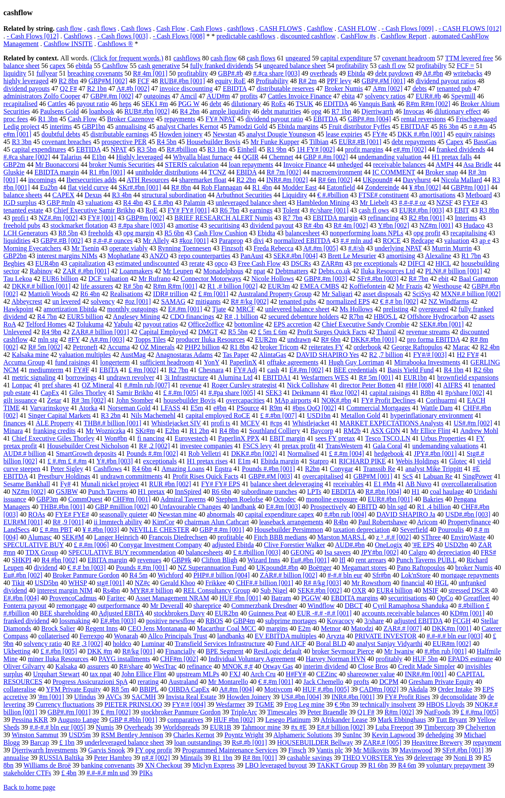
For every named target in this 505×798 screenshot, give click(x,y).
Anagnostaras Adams (184, 354)
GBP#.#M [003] (270, 476)
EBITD (367, 506)
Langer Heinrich (116, 537)
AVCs (113, 696)
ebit (443, 278)
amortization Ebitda (70, 309)
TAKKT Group (337, 765)
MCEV (250, 423)
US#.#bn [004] (301, 696)
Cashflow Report (404, 36)
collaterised (54, 636)
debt (215, 103)
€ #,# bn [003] (87, 567)
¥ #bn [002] (425, 187)
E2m (304, 628)
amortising (400, 255)
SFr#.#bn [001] (462, 750)
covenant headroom (408, 58)
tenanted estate (23, 210)
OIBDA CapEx (188, 689)
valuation (457, 240)
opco (221, 263)
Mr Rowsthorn (371, 582)
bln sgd (397, 506)
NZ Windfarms (448, 301)
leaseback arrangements (291, 522)
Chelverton (480, 727)
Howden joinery (181, 134)
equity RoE (230, 80)
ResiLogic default (278, 651)
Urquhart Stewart (56, 674)
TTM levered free (469, 58)
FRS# (488, 552)
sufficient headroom (167, 362)
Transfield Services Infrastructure (220, 643)
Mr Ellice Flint (430, 430)
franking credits (54, 430)
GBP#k (181, 560)
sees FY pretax (335, 438)
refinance (199, 666)
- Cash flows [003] (122, 36)
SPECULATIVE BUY (33, 544)
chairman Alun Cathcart (216, 522)
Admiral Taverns (182, 499)
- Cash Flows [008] (179, 36)
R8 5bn (68, 233)
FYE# (471, 202)
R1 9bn (276, 149)
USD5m (80, 734)
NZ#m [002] (29, 491)
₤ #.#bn (163, 202)
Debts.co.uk (335, 271)
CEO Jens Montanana (157, 628)
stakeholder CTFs (27, 772)
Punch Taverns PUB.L (426, 560)
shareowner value (370, 674)
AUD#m (218, 96)
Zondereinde (382, 187)
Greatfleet (476, 598)
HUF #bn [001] (240, 598)
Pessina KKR (30, 719)
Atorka (87, 407)
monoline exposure (331, 499)
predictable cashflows (245, 36)
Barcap (39, 742)
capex (57, 65)
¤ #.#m (478, 126)
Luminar (153, 643)
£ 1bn (66, 742)
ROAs (36, 514)
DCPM (388, 681)
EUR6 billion (60, 278)
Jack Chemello (323, 681)
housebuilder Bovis (190, 400)
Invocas (413, 111)
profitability (352, 65)
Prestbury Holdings (64, 476)
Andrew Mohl (479, 430)
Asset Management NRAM (172, 598)
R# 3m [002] (88, 400)
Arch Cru (262, 674)
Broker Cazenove (130, 119)
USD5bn (46, 582)
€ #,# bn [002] (399, 301)
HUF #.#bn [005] (325, 689)
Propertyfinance (469, 522)
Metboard (479, 195)
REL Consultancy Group (216, 590)
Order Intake (455, 689)
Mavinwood (416, 750)
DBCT (353, 605)
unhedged (350, 164)
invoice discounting (186, 88)
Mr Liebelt (374, 202)
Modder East (299, 187)
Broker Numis (343, 88)
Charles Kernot (193, 734)
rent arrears (371, 560)
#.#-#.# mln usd (107, 772)
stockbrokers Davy (179, 613)
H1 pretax (151, 491)
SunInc (352, 734)
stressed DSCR (468, 590)
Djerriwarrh (377, 111)
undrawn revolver (130, 377)
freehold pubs (22, 225)
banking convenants (108, 765)
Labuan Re (438, 476)
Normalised (303, 453)
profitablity (193, 73)
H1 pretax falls (452, 157)
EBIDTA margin (57, 172)
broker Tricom (279, 347)
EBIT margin (287, 438)
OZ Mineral (98, 385)
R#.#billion (182, 149)
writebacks (467, 73)
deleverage (428, 757)
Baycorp (322, 430)
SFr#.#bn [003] (378, 278)
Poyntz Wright (244, 734)
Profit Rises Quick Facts (205, 476)
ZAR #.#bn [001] (85, 271)
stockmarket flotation (79, 225)
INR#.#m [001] (426, 674)
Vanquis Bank (377, 103)
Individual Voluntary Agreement (251, 658)
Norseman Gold (129, 407)
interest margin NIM (64, 590)
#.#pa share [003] (141, 225)
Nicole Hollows (272, 278)
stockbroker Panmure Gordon (181, 712)
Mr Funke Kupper (275, 141)
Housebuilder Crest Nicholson (88, 445)
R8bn (427, 392)
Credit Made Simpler (426, 666)
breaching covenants (95, 73)
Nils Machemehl (153, 415)
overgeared (433, 309)
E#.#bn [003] (118, 620)
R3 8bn (489, 210)
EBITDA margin (335, 217)
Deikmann (306, 392)
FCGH (462, 620)
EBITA (109, 369)
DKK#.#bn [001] (374, 339)
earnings (261, 210)
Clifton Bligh (220, 560)
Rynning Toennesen (184, 248)
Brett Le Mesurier (352, 255)
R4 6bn (142, 468)
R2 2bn (246, 179)
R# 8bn (181, 187)
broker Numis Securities (122, 164)
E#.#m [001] (185, 309)
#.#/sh (356, 248)
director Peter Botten (367, 385)
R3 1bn (217, 149)
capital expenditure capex (279, 514)
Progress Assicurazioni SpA (89, 681)
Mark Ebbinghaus (402, 719)
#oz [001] (138, 301)
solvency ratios (385, 96)
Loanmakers (136, 271)
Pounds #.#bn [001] (268, 468)
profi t (20, 217)
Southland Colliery (274, 430)
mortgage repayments (470, 575)
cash (273, 369)
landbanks (231, 636)
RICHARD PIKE (362, 461)
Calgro (418, 552)
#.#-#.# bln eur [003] (455, 636)
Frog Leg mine (304, 704)
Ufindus (85, 696)
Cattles (57, 103)
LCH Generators (25, 233)
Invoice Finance (305, 164)
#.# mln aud (356, 240)
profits (249, 96)
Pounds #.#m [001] (141, 567)
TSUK (304, 103)
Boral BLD (331, 643)
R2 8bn (68, 80)
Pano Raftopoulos (421, 567)
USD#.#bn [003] (468, 514)
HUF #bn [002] (234, 719)
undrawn (299, 339)
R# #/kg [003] (322, 582)
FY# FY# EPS (220, 484)
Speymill (463, 96)
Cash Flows (206, 28)
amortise (186, 225)
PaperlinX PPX (238, 438)
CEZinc (326, 674)
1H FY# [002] (316, 149)
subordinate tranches (269, 491)
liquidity (14, 73)
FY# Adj (245, 369)
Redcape (422, 240)
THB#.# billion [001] (112, 423)
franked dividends (461, 149)
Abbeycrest (26, 301)
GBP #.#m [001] (222, 529)
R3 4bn (122, 195)
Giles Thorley (87, 392)
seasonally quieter (123, 514)
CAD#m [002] (379, 689)
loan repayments (251, 164)
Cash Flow (171, 28)
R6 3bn (449, 126)
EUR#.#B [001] (360, 141)
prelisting (395, 309)
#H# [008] (419, 385)
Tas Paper (236, 354)
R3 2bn (111, 415)
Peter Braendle (327, 712)
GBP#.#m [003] (325, 278)
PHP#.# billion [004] (221, 575)
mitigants (208, 301)
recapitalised (20, 103)
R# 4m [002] (351, 225)
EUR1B (220, 727)
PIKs (146, 772)
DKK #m (99, 651)
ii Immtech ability (118, 522)
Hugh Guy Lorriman (356, 362)
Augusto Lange (78, 719)
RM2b (352, 430)
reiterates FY (326, 347)
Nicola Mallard (461, 179)
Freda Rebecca (274, 248)
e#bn (220, 407)
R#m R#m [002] (428, 103)
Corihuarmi (441, 400)
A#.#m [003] (106, 339)
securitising (224, 225)
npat (259, 271)
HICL (443, 263)
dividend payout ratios (446, 80)
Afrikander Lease (344, 719)
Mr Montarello (228, 681)
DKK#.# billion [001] (41, 286)
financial (413, 582)
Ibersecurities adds (91, 179)
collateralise (19, 689)
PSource (248, 407)
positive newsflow (170, 620)
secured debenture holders (303, 316)
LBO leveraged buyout (276, 765)
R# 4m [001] (150, 73)
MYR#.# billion (151, 590)
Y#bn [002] (393, 225)
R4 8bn (229, 430)
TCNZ (217, 172)
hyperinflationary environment (431, 415)
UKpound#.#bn (277, 567)
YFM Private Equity (73, 689)
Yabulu (123, 324)
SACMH (144, 696)
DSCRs (301, 263)
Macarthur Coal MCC (226, 628)
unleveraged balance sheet (251, 202)
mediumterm (46, 369)
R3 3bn (22, 141)
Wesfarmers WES (325, 377)
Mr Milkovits (371, 750)
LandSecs (16, 529)
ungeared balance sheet (294, 65)
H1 (415, 491)
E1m (244, 461)
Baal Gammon (478, 278)
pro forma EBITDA (433, 339)
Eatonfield (341, 187)
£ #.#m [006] (91, 544)
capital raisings (390, 392)
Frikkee (215, 582)
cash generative (159, 65)
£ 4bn (68, 772)
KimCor (163, 522)
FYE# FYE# (72, 514)
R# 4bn (314, 225)
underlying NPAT (398, 248)
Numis (105, 727)
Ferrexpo (91, 636)
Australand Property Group (274, 293)
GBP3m (47, 499)
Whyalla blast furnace (202, 157)
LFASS (171, 407)
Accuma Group (24, 362)
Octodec (284, 499)
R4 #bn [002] (59, 560)
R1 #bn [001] (107, 172)
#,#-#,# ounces (112, 240)
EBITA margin (107, 560)
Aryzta (335, 636)
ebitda (84, 65)
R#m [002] (399, 712)
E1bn (99, 157)
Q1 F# (365, 712)
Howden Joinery (249, 696)
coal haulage (447, 491)
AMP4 (444, 164)
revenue (191, 385)
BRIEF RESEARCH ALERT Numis (223, 217)
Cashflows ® (115, 43)
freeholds (100, 233)
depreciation (453, 552)
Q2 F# (68, 88)
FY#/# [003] (430, 354)
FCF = (465, 65)
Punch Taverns (108, 491)
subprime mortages (290, 620)
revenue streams (428, 331)
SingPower (477, 476)
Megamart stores (364, 567)
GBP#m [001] (470, 187)
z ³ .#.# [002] (393, 537)
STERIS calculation (192, 164)
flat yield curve (88, 187)
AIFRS (452, 385)
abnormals (221, 514)
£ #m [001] (213, 293)
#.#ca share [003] (276, 73)
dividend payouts (26, 88)
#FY (74, 339)
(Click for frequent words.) (127, 58)
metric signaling (34, 377)
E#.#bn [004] (21, 598)
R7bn (356, 316)
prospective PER (123, 141)
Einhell (247, 149)
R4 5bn (166, 141)
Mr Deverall (167, 605)
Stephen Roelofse (239, 499)
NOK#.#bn (336, 400)
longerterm (115, 362)
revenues (150, 560)
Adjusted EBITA (121, 613)
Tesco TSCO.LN (387, 438)
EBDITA (344, 491)
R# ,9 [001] (68, 522)
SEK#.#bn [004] (295, 255)
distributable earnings (119, 134)
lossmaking (74, 620)
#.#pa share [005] (232, 392)
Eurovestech (191, 438)
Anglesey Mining (136, 316)
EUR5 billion (85, 316)
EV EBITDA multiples (285, 636)
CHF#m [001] (132, 499)
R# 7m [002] (284, 172)
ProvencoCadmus (73, 598)
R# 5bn (133, 286)
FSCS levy (257, 445)
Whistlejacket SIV (176, 423)
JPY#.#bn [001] (435, 453)
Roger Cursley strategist (244, 385)
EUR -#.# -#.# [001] (324, 613)
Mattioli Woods (49, 293)
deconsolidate (458, 696)
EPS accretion (293, 324)
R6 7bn (230, 210)
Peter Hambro (113, 757)
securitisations (407, 598)
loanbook (101, 111)
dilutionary (246, 103)
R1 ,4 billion (434, 506)
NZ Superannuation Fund (212, 567)
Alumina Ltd (235, 377)
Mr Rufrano (154, 278)
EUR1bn (415, 377)
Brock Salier (58, 628)
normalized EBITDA (302, 240)
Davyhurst (417, 179)
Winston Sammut (35, 734)
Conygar (341, 468)
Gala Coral (387, 445)
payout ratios (160, 324)
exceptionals (160, 461)
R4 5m (139, 575)
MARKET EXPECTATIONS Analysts (391, 423)
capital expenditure (346, 58)
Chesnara (211, 369)
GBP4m (244, 620)
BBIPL (149, 689)
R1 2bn (199, 430)
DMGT (208, 331)
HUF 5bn (425, 658)
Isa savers (337, 552)
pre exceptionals (375, 263)
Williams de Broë (47, 765)
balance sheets (22, 195)
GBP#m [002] (145, 217)
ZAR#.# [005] (382, 742)
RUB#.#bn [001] (182, 80)
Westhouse (447, 286)
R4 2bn (190, 111)
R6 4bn (90, 293)
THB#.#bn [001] (62, 506)
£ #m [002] (116, 712)
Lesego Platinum (288, 719)
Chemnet (281, 157)
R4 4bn (133, 202)
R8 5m (120, 689)
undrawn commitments (131, 476)
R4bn (341, 522)
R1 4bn (262, 187)
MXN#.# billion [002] (471, 293)
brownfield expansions (467, 377)
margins (277, 628)
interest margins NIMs (67, 255)
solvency (103, 301)
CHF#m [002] (179, 658)
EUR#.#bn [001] (390, 499)
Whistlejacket (310, 423)
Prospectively (328, 506)
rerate (196, 263)
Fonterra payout (24, 605)
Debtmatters (291, 271)
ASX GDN (385, 430)
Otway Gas (278, 666)
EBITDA (325, 119)
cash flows (101, 28)
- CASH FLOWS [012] (470, 28)
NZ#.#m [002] (58, 217)
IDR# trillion (170, 293)
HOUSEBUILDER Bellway (315, 742)
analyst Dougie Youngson (281, 134)
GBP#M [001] (373, 476)
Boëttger (320, 567)
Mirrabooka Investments (427, 362)
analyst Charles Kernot (188, 126)
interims (61, 126)
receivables (348, 484)
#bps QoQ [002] (314, 407)
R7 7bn (292, 217)
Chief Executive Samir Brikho (94, 210)
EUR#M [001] (23, 522)
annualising (130, 126)
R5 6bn (174, 233)
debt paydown (394, 73)
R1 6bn (378, 765)
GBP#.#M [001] (383, 80)
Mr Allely (156, 240)
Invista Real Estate (191, 696)
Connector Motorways (211, 278)
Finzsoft (232, 248)
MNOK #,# (237, 666)
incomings (42, 179)
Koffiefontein (367, 286)
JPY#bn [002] (379, 552)
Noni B (463, 757)
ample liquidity (230, 111)
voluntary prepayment (456, 765)
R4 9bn (52, 331)
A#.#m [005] (320, 248)
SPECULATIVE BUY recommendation (122, 552)
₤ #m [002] (144, 369)
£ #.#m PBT (56, 529)
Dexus (93, 195)
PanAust (251, 255)
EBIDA (246, 172)
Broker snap (441, 172)
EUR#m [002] (451, 643)
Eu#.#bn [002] (22, 575)
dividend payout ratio (274, 119)
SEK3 (273, 392)
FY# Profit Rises (407, 696)
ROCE (392, 240)
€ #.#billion (332, 195)
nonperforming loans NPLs (366, 233)
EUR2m (266, 339)
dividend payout (272, 225)
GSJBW (67, 491)
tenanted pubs (297, 301)
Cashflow (320, 28)
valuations (99, 202)
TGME (264, 704)
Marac (461, 347)
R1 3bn (48, 119)
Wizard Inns (263, 560)
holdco (122, 643)
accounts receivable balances (401, 613)
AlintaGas (272, 354)
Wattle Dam (436, 407)
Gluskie (13, 172)
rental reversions (423, 119)
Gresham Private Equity (440, 681)
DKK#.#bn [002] (254, 453)
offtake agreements (293, 362)
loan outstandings (197, 742)
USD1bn (318, 415)
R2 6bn (484, 369)
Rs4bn (111, 590)
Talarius (70, 157)
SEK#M (73, 537)
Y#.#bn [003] (115, 461)
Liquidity (294, 195)
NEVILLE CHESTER (159, 529)
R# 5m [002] (45, 347)
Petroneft (85, 347)
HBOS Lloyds (445, 704)
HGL (441, 582)
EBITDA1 (277, 377)
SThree (430, 537)
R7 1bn (341, 111)
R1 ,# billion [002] (233, 286)
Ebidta (266, 233)
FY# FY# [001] (188, 210)
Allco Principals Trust (177, 636)
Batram (281, 598)
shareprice (207, 605)
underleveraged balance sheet (124, 742)
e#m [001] (17, 134)
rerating (148, 681)
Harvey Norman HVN (335, 658)
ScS (407, 476)
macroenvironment (336, 172)
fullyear (46, 73)
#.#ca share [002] (26, 157)
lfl (343, 560)
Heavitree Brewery (436, 742)
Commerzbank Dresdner (264, 605)
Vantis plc (329, 750)
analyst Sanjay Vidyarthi (389, 643)
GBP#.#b (230, 73)
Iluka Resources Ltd (388, 271)
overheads (324, 73)
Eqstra (223, 468)
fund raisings (72, 362)
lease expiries (344, 134)
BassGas (485, 141)
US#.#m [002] (473, 423)
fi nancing (150, 438)
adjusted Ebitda (233, 544)
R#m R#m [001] (175, 286)
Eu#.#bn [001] (309, 560)
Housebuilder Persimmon (288, 529)
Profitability (272, 80)
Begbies (14, 263)
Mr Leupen (178, 271)
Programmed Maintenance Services (230, 750)
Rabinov (41, 271)
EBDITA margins (354, 598)
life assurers (97, 286)
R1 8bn (240, 347)
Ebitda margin (280, 461)
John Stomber (134, 400)
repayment (487, 742)
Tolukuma (90, 324)
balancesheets (204, 552)
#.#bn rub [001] (445, 651)
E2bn (172, 430)
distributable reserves (285, 88)
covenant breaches (67, 141)
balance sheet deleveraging (286, 484)
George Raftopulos (417, 347)
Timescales (282, 712)
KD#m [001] (467, 613)
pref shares (57, 385)
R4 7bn (47, 316)
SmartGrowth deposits (86, 453)
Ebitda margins (298, 126)
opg (316, 111)
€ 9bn (342, 704)
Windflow (321, 605)
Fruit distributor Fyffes (359, 126)
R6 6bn (221, 491)
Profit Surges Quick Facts (332, 331)
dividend (45, 567)
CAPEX (63, 195)
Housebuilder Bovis (213, 141)
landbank (243, 506)
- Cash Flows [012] (33, 36)
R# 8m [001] (260, 757)
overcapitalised (322, 476)
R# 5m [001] (376, 377)
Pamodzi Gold (248, 126)
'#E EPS (423, 544)
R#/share (131, 666)
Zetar (54, 400)
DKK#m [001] (452, 628)
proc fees (15, 119)
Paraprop (231, 240)
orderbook (367, 347)
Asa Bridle (477, 164)
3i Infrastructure (186, 377)
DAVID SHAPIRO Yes (327, 354)
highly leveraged (26, 80)
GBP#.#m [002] (111, 96)
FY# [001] (102, 217)
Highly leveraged (139, 157)
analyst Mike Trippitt (433, 468)
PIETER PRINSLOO (133, 704)
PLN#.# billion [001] (453, 271)
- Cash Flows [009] (408, 28)
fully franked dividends (221, 65)
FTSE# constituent (384, 195)
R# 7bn (419, 278)
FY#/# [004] (189, 704)
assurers (98, 666)
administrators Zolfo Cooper (41, 96)
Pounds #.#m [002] (152, 453)
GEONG (302, 552)
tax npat (100, 674)
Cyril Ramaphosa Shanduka (410, 605)
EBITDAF (414, 126)
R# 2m (308, 80)
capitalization (87, 263)
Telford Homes (46, 324)
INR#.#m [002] (287, 179)
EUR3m (279, 286)
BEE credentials (356, 369)
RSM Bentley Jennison (132, 734)
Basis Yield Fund (410, 369)
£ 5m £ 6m (272, 331)
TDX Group (41, 552)
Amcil (188, 96)
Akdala (418, 689)
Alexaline (438, 255)
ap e (484, 240)
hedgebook (389, 453)
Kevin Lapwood (394, 734)
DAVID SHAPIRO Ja (405, 514)
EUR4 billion (394, 590)
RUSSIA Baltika (61, 757)
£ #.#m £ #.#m (66, 461)
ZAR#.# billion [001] (100, 331)
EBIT (461, 210)
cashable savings (309, 757)
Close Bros (373, 666)
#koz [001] (194, 240)
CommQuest (85, 499)
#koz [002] (344, 392)
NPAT (119, 149)
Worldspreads (181, 727)
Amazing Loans (183, 468)
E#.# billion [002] (341, 727)
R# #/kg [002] (250, 301)
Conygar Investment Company (160, 544)
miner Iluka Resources (58, 658)
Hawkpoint (18, 309)
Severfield (414, 529)
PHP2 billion (202, 347)
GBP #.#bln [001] (133, 719)
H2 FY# (468, 354)
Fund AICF (290, 643)
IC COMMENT (394, 172)
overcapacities (245, 400)
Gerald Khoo (177, 582)
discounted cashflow (307, 36)
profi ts (220, 423)
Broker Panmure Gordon (85, 575)
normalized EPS (348, 301)
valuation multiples (85, 354)
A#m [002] (387, 88)
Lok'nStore (415, 575)
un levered (66, 301)
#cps (276, 423)
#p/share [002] (464, 392)
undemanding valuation (390, 157)
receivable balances (399, 164)
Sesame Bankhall (26, 484)
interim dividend (325, 666)
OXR (359, 590)
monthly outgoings (132, 309)
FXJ (235, 674)
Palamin (194, 202)
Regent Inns (101, 628)
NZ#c (142, 582)
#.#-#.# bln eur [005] (58, 727)
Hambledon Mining (323, 202)
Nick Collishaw (308, 385)
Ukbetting (16, 651)
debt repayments (414, 141)
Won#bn (115, 438)
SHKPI (21, 560)
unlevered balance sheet (297, 309)
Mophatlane (124, 255)
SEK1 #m (154, 103)
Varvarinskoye (49, 407)
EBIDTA (235, 88)
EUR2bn (226, 613)
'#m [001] (51, 696)
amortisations (437, 195)
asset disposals (382, 293)
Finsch (297, 750)
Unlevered (17, 331)
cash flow (69, 28)
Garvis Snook (106, 750)
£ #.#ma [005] (480, 712)
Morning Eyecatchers (32, 248)
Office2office (206, 324)
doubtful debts (60, 134)
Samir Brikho (134, 392)
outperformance (118, 605)
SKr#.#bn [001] (140, 187)
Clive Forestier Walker (294, 544)
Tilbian (319, 141)
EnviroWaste (468, 537)
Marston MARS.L (341, 537)
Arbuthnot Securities (244, 195)
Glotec (458, 461)
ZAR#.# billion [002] (288, 575)
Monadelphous (223, 271)
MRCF (245, 309)
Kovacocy (340, 620)
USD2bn (456, 544)
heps (125, 103)
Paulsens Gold (59, 111)
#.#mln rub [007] (147, 385)
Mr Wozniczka (105, 430)
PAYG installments (124, 658)
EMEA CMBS (319, 286)
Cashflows (78, 36)
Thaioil (386, 331)
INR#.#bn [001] (353, 696)
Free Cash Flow (259, 263)
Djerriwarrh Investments (45, 750)
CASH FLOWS (280, 28)
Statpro (319, 461)
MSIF (430, 590)
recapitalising (469, 233)
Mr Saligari (336, 293)
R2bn (312, 468)
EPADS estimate (470, 658)
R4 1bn (454, 369)
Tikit (18, 582)
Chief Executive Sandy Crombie (366, 324)
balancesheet (302, 233)
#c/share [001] (329, 210)
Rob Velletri (204, 453)
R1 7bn (471, 255)
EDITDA (336, 103)
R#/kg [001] (138, 651)
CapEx (50, 392)
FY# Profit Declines (388, 400)
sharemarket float (203, 179)
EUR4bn (47, 263)
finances (14, 423)
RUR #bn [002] (170, 484)
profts (361, 681)
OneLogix (388, 544)
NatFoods (437, 712)
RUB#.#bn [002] (147, 111)
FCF (143, 80)
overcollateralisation (469, 484)
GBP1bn (93, 126)
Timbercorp (439, 727)
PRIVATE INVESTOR (386, 636)
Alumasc (40, 537)
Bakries (433, 499)
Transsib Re (379, 468)
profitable (230, 537)
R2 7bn (179, 369)
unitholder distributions (167, 172)
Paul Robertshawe (382, 522)
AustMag (133, 354)
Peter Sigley (67, 468)
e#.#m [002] (410, 149)
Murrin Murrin (452, 248)
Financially (180, 651)
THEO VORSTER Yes (373, 757)
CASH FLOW (357, 28)
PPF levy (339, 80)
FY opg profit (153, 750)
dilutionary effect (458, 111)
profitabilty (431, 65)
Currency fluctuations (64, 704)
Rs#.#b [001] (249, 742)
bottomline (248, 324)
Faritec (116, 598)
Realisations (126, 293)
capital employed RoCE (218, 415)
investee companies (206, 445)
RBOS (214, 620)
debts (420, 88)
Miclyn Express (213, 765)
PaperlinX (243, 362)
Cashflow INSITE (68, 43)
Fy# (65, 484)
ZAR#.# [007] (402, 628)
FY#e (380, 134)
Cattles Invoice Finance (300, 96)
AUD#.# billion (24, 453)
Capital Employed (163, 331)
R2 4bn (490, 347)
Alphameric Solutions (302, 734)
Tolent (291, 210)
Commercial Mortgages (378, 407)
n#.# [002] (156, 757)
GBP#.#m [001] (68, 712)
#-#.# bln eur (344, 575)
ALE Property (54, 423)
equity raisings (475, 134)
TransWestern (344, 445)
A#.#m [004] (236, 689)
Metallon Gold (360, 415)
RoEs (278, 103)
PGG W (189, 103)
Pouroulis (451, 529)
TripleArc (244, 712)
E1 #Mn (385, 484)
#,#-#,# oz (412, 202)
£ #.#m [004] (346, 453)
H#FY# (296, 674)
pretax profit (299, 445)
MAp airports (293, 400)
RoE (151, 210)
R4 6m (407, 765)
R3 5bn (147, 149)
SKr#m (145, 430)
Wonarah (126, 636)
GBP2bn (15, 255)
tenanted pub (454, 88)
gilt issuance (20, 400)
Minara (13, 430)
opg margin (138, 233)
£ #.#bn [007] (278, 415)
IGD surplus (20, 202)
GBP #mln (61, 202)
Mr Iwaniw (399, 651)
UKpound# (377, 179)
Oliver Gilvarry (24, 666)
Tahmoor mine (261, 727)
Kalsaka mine (30, 354)
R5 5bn (238, 331)
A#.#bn (433, 73)
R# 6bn (331, 339)
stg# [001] (110, 582)
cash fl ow (392, 65)
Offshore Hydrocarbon (438, 316)
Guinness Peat (267, 613)
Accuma (118, 347)
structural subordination (174, 195)
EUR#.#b (428, 96)
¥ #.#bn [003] (101, 529)
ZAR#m (332, 263)
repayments (179, 119)
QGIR (250, 157)
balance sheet (21, 65)
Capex (454, 141)
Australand (183, 681)
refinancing (383, 217)
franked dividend (26, 620)
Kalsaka (66, 666)
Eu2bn (49, 187)
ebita (348, 96)
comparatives (185, 719)
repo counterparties (204, 255)
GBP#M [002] (108, 80)
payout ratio (92, 103)
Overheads (138, 727)
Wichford (170, 575)
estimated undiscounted (147, 263)
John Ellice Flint (144, 674)
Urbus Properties (443, 438)
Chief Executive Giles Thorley (53, 438)
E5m (196, 407)
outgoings (156, 96)
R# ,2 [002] (154, 445)
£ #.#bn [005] (59, 651)
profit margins (364, 149)
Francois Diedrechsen (178, 537)
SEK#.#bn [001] (441, 324)
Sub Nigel (273, 590)
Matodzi (362, 628)
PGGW (311, 598)
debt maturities (281, 111)
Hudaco (473, 225)
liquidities (16, 240)
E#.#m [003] (283, 506)
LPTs (314, 491)
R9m (275, 407)
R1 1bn (222, 757)
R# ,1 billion (241, 316)
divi (258, 240)
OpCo (445, 598)
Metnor (331, 628)
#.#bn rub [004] (345, 514)
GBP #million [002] (122, 506)
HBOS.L (385, 316)
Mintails (191, 757)
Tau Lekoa (17, 278)
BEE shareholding (64, 613)
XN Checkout (163, 765)
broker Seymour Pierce (343, 651)
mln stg (48, 339)
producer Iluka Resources (210, 339)
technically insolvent (388, 704)
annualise (16, 757)
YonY (211, 362)
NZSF (444, 202)
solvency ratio (43, 643)
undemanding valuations (445, 445)
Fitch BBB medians (280, 537)
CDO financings (192, 316)
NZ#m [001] (436, 225)
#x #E (299, 727)
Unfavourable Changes (190, 506)
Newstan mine (177, 514)
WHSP (77, 582)
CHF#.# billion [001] (265, 582)
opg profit (426, 233)
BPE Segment (224, 651)
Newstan (224, 134)
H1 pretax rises (207, 461)
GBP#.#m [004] (369, 119)
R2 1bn (97, 88)
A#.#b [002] (132, 88)
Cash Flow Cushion (220, 233)
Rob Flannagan (221, 187)
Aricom (427, 522)
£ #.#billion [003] (256, 552)
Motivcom (278, 689)
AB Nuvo (418, 484)
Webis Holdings (417, 461)
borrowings (81, 377)
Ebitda (356, 73)
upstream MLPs (197, 674)
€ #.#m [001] (275, 681)
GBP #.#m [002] (325, 157)
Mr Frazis (409, 286)
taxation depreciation (361, 529)
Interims (466, 217)
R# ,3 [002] (87, 643)
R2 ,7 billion (386, 354)
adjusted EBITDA (418, 620)
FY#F (81, 369)
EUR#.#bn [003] (421, 210)
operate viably (128, 248)
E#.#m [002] (306, 369)
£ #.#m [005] (180, 392)
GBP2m (14, 164)
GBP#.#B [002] (62, 240)
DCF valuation (109, 278)
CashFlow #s (357, 36)
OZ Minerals (157, 347)
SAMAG (173, 301)
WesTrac (165, 666)
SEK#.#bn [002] (319, 590)
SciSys (422, 293)
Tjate (219, 309)
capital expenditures (39, 149)
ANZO (158, 255)
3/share (374, 620)
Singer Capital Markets (59, 415)
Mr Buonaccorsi (57, 164)
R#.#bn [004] (383, 491)
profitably (389, 658)
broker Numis (473, 567)
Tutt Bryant (451, 719)
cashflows (240, 28)
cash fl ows (374, 210)
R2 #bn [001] (427, 217)
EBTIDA (88, 149)
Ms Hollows (356, 309)
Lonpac (22, 385)
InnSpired (188, 491)
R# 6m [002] (335, 179)
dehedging (440, 734)
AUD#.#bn (350, 544)
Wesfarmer (230, 704)
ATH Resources (148, 179)
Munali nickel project (110, 484)
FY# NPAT (220, 119)
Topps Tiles (150, 339)
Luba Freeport (394, 727)
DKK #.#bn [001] (421, 134)
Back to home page (29, 787)
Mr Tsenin (85, 248)
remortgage (72, 605)
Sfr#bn (382, 575)
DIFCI (416, 263)
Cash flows (136, 28)
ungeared (298, 58)
